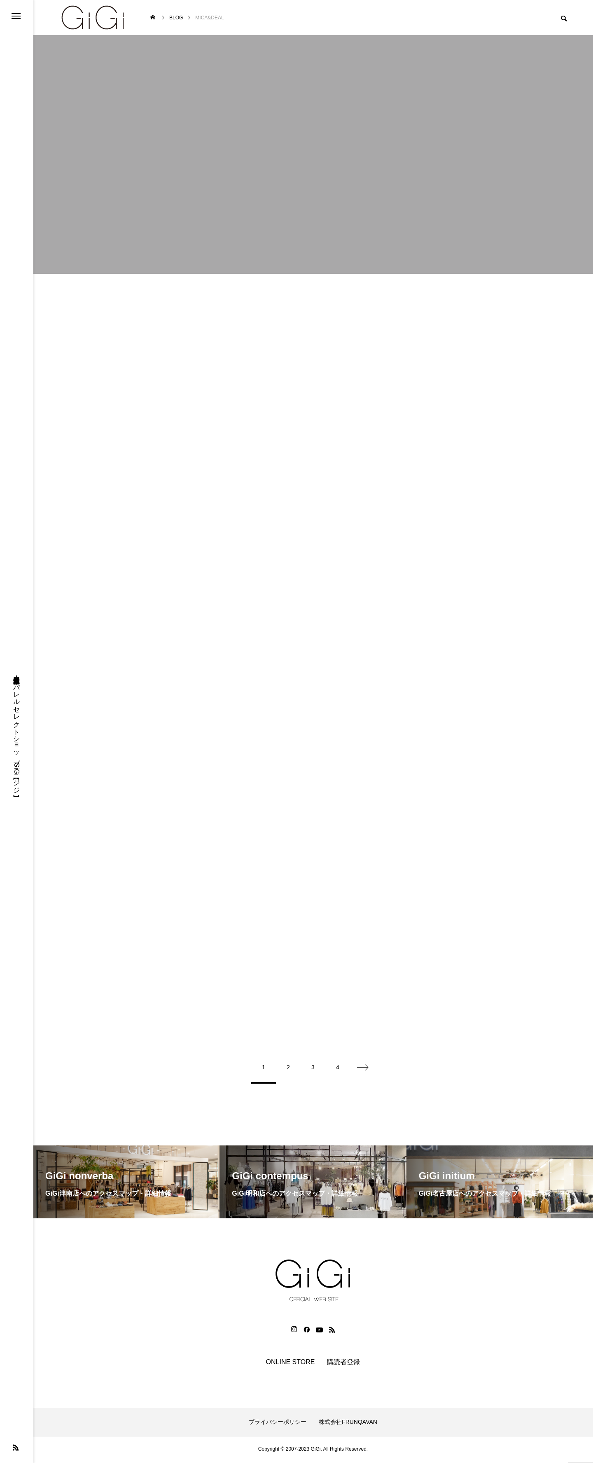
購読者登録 (343, 1363)
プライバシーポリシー (277, 1424)
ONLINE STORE (290, 1363)
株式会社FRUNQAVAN (348, 1424)
